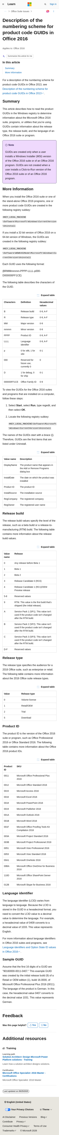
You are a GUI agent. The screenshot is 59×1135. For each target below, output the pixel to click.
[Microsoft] (30, 4)
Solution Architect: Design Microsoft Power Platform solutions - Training (25, 1058)
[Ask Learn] (48, 11)
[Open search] (45, 4)
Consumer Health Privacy (15, 1126)
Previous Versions (28, 1117)
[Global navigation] (3, 4)
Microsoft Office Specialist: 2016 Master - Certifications (24, 1074)
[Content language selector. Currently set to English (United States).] (18, 1102)
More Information (13, 72)
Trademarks (8, 1130)
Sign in (53, 4)
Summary (9, 68)
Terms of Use (40, 1126)
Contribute (8, 1121)
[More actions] (53, 11)
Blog (43, 1117)
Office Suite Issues (20, 11)
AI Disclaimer (9, 1117)
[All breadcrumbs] (5, 11)
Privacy (20, 1121)
